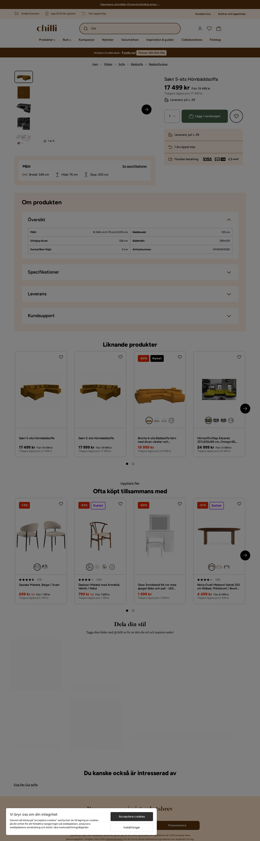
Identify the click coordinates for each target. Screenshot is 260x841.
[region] (81, 821)
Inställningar (132, 827)
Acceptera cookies (132, 816)
